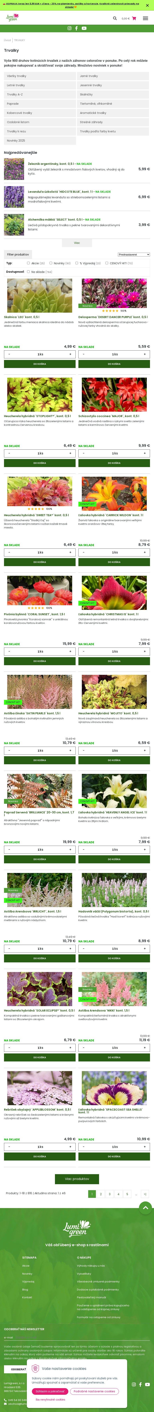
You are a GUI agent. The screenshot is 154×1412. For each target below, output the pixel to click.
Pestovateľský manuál (91, 1297)
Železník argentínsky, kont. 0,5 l (51, 164)
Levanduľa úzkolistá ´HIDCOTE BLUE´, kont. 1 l (60, 192)
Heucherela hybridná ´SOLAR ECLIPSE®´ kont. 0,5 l (39, 1011)
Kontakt (27, 1297)
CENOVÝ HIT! (121, 263)
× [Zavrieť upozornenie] (147, 5)
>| (145, 1194)
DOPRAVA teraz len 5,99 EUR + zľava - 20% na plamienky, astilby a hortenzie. (52, 3)
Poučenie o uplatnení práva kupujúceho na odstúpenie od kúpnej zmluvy (103, 1307)
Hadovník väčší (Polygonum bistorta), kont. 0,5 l (113, 911)
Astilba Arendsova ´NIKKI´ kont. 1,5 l (103, 1011)
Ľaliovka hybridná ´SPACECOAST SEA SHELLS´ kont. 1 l (110, 1111)
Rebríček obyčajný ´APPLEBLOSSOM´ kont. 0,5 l (37, 1110)
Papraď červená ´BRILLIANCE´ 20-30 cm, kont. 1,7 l (39, 813)
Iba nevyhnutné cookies (50, 1399)
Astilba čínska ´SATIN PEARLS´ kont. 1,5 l (32, 713)
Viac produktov (77, 1179)
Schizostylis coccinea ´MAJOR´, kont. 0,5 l (108, 416)
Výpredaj (28, 1281)
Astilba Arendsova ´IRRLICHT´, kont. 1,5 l (32, 911)
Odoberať (18, 1369)
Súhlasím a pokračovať (50, 1391)
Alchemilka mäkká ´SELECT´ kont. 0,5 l (55, 220)
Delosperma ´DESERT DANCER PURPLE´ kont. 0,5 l (113, 317)
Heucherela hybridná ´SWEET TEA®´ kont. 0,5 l (36, 515)
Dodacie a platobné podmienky (98, 1289)
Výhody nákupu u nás (91, 1266)
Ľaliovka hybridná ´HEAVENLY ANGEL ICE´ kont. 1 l (112, 812)
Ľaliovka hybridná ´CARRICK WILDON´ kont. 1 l (110, 515)
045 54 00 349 (17, 1400)
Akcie (38, 263)
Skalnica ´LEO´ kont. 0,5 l (21, 317)
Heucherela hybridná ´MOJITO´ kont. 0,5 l (108, 713)
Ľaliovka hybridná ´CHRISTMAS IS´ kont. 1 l (108, 614)
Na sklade (41, 272)
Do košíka (39, 364)
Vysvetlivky (84, 1274)
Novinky (62, 263)
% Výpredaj (90, 263)
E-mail (8, 1337)
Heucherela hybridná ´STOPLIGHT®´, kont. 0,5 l (37, 416)
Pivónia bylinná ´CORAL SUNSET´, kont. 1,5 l (34, 614)
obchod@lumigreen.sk (23, 1404)
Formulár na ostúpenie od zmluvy (98, 1317)
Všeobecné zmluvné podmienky (98, 1281)
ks (41, 354)
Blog (25, 1289)
